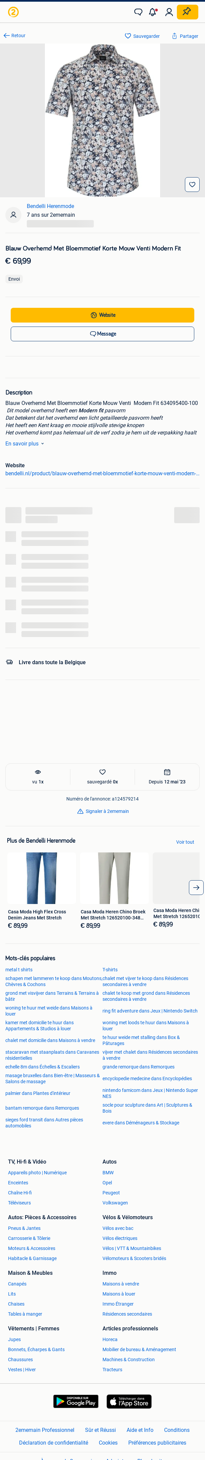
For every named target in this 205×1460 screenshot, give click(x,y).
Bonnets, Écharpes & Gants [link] (36, 1349)
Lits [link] (12, 1294)
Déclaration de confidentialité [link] (53, 1442)
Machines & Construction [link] (128, 1359)
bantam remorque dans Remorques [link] (42, 1108)
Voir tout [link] (185, 842)
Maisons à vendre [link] (120, 1284)
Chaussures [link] (20, 1359)
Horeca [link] (110, 1339)
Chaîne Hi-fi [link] (20, 1192)
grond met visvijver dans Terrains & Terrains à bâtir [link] (52, 996)
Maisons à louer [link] (118, 1294)
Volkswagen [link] (115, 1202)
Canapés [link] (17, 1284)
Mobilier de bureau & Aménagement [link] (139, 1349)
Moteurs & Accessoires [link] (31, 1248)
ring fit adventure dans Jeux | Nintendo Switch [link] (150, 1011)
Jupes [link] (14, 1339)
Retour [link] (18, 35)
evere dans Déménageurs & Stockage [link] (140, 1122)
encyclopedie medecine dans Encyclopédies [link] (147, 1078)
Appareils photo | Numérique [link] (37, 1172)
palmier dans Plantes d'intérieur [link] (37, 1093)
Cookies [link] (108, 1442)
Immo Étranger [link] (118, 1304)
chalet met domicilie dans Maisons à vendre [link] (50, 1040)
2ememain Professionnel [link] (44, 1430)
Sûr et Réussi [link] (100, 1430)
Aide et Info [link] (140, 1430)
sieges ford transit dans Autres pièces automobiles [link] (44, 1122)
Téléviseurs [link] (19, 1202)
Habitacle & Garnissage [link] (32, 1258)
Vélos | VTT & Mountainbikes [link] (131, 1248)
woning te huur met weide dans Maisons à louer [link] (48, 1011)
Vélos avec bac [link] (117, 1228)
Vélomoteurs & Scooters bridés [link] (134, 1258)
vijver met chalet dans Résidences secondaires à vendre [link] (150, 1055)
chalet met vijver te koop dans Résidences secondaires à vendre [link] (145, 981)
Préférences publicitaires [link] (157, 1442)
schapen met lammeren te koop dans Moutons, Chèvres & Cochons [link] (53, 981)
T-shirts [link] (110, 969)
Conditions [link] (177, 1430)
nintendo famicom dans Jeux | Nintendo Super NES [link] (150, 1093)
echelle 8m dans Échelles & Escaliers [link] (42, 1066)
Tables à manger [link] (25, 1314)
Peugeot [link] (111, 1192)
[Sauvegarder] (192, 184)
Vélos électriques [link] (119, 1238)
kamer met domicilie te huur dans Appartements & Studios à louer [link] (39, 1025)
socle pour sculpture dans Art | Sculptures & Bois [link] (147, 1108)
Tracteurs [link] (112, 1369)
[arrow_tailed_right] (196, 887)
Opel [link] (107, 1182)
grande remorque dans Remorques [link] (138, 1066)
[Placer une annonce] (187, 12)
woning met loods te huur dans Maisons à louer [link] (145, 1025)
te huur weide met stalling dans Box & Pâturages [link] (141, 1040)
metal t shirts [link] (18, 969)
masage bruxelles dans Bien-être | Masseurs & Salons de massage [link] (52, 1078)
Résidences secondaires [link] (127, 1314)
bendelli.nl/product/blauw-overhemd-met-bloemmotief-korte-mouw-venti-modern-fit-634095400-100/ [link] (102, 473)
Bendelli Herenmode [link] (50, 206)
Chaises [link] (16, 1304)
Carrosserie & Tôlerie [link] (29, 1238)
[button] (153, 12)
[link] (14, 12)
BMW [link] (108, 1172)
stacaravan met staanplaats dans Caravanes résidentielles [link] (52, 1055)
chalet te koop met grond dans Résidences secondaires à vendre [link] (146, 996)
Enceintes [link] (18, 1182)
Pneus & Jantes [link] (24, 1228)
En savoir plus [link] (26, 443)
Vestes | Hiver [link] (22, 1369)
